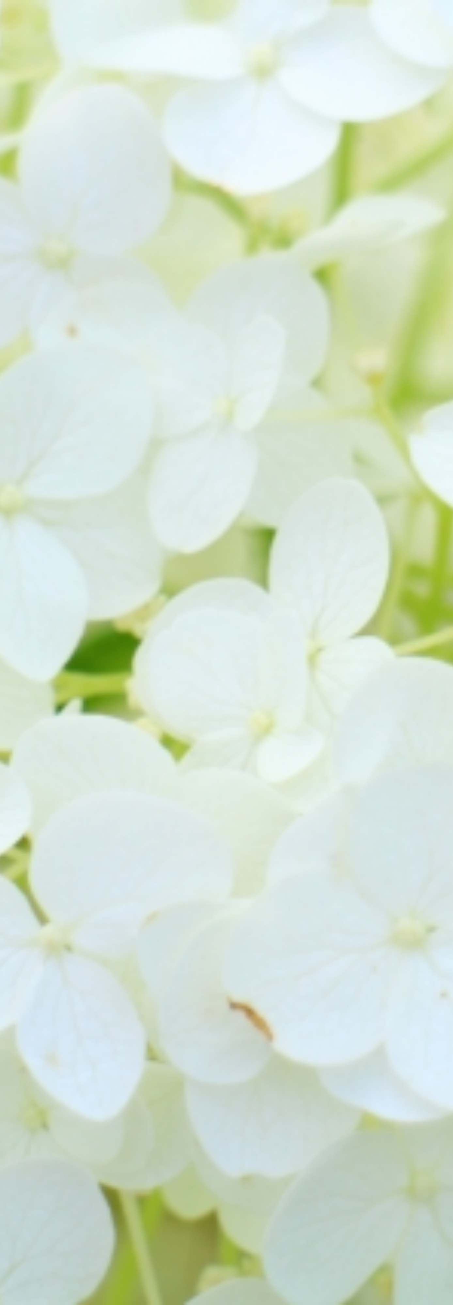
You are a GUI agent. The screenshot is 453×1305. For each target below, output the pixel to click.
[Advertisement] (226, 114)
